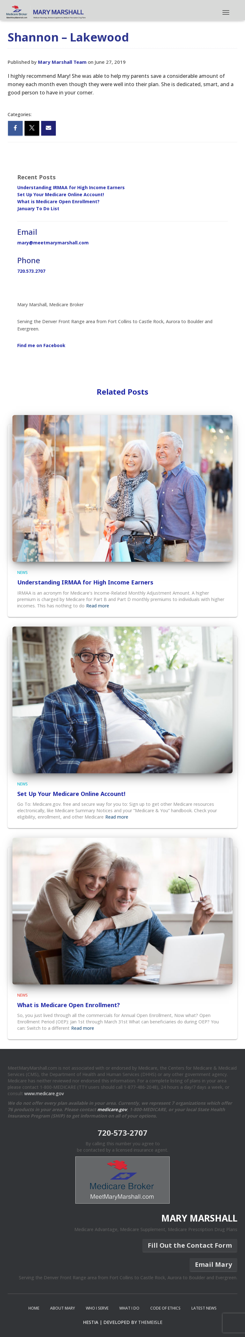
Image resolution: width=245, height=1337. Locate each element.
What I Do (129, 1308)
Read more (97, 606)
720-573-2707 (122, 1132)
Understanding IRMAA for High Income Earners (71, 187)
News (22, 572)
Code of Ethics (165, 1308)
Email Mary (213, 1264)
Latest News (204, 1308)
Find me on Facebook (41, 345)
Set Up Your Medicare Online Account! (60, 194)
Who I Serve (97, 1308)
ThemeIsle (150, 1322)
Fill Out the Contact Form (190, 1245)
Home (33, 1308)
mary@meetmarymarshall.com (53, 243)
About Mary (62, 1308)
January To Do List (38, 208)
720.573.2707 (31, 271)
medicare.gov (112, 1109)
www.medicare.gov (44, 1093)
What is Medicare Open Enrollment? (58, 201)
